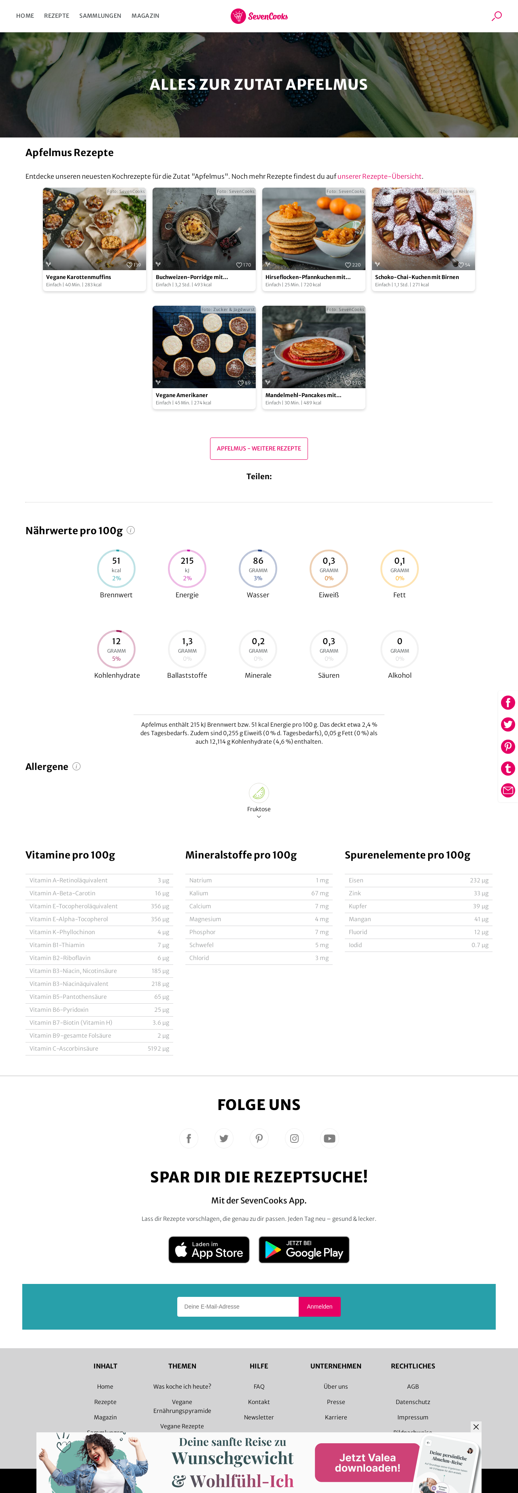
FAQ (259, 1386)
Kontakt (259, 1402)
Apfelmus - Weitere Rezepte (259, 448)
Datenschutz (413, 1402)
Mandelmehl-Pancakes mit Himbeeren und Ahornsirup (300, 396)
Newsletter (259, 1417)
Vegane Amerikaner (182, 395)
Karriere (336, 1417)
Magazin (145, 15)
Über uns (336, 1386)
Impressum (413, 1417)
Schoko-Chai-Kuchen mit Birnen (417, 277)
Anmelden (319, 1306)
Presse (336, 1402)
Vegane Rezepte (182, 1426)
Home (25, 15)
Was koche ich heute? (182, 1386)
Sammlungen (100, 15)
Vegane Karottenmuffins (78, 277)
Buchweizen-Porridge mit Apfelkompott (189, 277)
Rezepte (56, 15)
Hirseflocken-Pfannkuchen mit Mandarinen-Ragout (305, 277)
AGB (413, 1386)
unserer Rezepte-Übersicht (380, 176)
